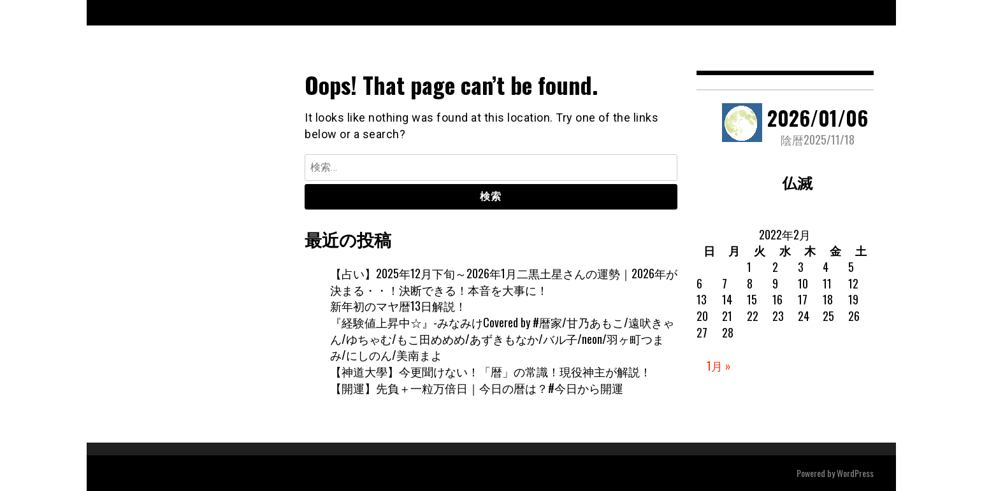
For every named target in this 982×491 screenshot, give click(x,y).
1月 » (719, 365)
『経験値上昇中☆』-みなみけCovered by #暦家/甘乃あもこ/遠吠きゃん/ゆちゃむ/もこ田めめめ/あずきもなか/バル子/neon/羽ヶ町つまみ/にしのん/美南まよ (502, 338)
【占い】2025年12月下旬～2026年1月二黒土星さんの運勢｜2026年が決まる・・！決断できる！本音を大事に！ (503, 281)
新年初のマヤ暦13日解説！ (398, 305)
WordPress (855, 473)
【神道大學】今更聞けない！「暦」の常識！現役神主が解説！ (490, 371)
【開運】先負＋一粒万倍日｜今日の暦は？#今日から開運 (476, 388)
